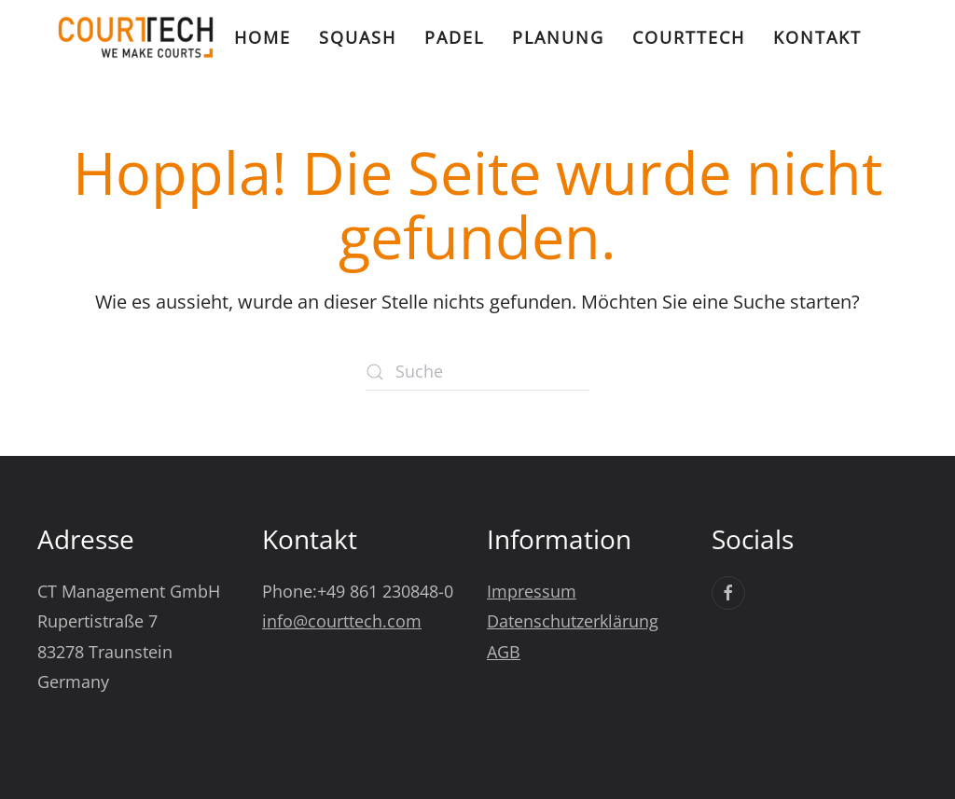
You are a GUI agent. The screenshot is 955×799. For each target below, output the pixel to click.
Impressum (531, 591)
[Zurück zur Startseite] (135, 37)
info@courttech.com (342, 621)
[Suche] (477, 372)
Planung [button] (558, 37)
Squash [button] (357, 37)
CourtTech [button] (688, 37)
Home (262, 37)
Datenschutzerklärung (572, 621)
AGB (503, 652)
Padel (454, 37)
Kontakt (817, 37)
